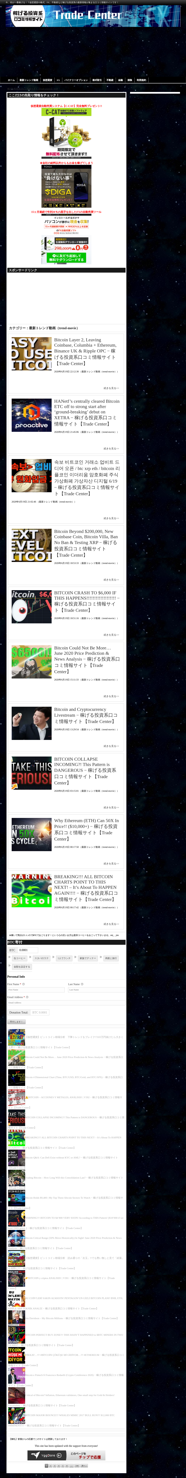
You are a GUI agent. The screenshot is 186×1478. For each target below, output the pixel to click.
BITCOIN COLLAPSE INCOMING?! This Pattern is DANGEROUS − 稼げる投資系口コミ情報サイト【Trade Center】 (85, 771)
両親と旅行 (111, 958)
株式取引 (98, 80)
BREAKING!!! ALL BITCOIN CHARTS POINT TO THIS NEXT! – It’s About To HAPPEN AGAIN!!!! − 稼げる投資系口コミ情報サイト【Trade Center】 (86, 888)
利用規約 (143, 80)
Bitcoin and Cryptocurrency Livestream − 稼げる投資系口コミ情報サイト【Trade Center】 (86, 715)
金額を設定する (22, 967)
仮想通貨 (48, 80)
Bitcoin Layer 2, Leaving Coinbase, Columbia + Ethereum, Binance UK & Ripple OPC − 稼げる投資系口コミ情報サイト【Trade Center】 (85, 351)
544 (76, 1466)
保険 (131, 80)
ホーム (11, 80)
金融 (121, 80)
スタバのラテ (42, 958)
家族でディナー (88, 958)
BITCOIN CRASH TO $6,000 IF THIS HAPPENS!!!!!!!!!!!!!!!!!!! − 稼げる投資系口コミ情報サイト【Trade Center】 (87, 601)
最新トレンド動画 (29, 80)
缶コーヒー (19, 958)
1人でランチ (64, 958)
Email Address (17, 998)
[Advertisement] (93, 52)
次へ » (84, 1466)
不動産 (111, 80)
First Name (16, 985)
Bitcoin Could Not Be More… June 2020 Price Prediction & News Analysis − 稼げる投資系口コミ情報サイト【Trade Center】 (87, 659)
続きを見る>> (111, 388)
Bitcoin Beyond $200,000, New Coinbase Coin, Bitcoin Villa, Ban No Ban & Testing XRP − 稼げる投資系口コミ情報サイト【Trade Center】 (86, 543)
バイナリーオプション (77, 80)
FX (59, 80)
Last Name (75, 985)
